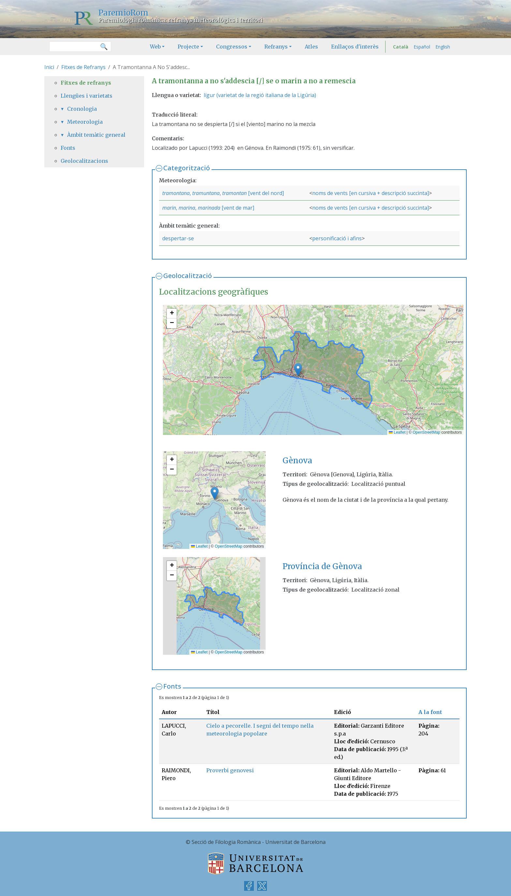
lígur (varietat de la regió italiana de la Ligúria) (260, 95)
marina (187, 207)
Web (155, 46)
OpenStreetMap (426, 432)
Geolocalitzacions (84, 161)
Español (422, 47)
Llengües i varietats (86, 95)
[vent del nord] (265, 193)
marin (169, 207)
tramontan (234, 193)
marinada (209, 207)
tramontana (176, 193)
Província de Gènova (322, 566)
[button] (298, 369)
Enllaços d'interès (355, 46)
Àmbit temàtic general (96, 135)
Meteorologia (85, 122)
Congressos (231, 46)
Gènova (297, 460)
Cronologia (82, 108)
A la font (430, 712)
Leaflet (397, 432)
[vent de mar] (237, 207)
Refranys (276, 46)
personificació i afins (337, 238)
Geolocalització (187, 275)
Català (400, 47)
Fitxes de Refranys (83, 67)
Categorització (186, 167)
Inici (49, 67)
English (442, 47)
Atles (311, 46)
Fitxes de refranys (86, 82)
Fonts (172, 686)
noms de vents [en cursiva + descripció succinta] (370, 193)
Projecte (188, 46)
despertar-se (178, 238)
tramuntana (206, 193)
